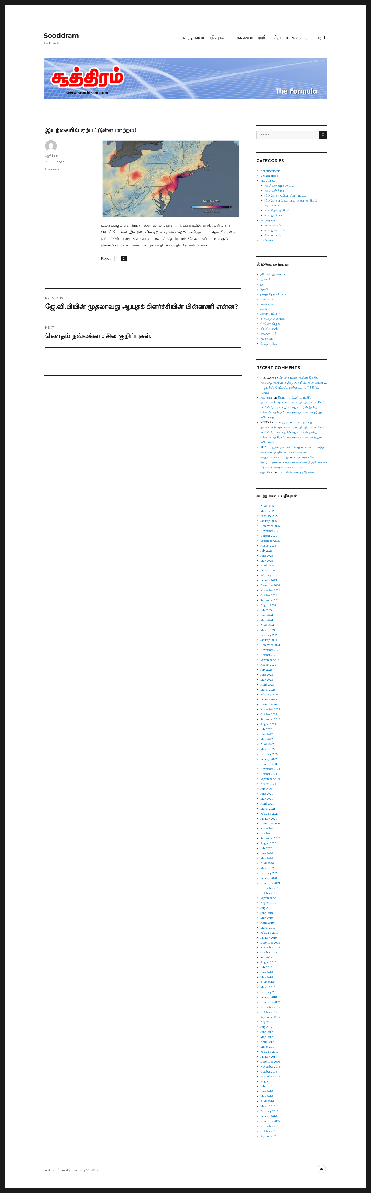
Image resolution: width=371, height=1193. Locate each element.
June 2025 (266, 555)
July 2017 (266, 1027)
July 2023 (266, 669)
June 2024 (266, 615)
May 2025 (266, 560)
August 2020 (268, 843)
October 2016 (268, 1071)
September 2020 (270, 838)
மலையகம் (267, 304)
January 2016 (268, 1116)
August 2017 (268, 1022)
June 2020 (266, 853)
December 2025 (270, 526)
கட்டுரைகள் (268, 180)
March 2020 (267, 868)
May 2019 (266, 917)
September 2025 (270, 540)
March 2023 (267, 689)
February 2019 (269, 932)
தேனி (264, 289)
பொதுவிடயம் (274, 215)
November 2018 (270, 947)
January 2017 (268, 1056)
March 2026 (267, 511)
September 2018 (270, 957)
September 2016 (270, 1076)
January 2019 (268, 937)
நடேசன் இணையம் (273, 274)
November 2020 (270, 828)
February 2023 (269, 694)
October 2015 (268, 1131)
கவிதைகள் (267, 220)
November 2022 (270, 709)
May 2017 (266, 1037)
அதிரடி (265, 309)
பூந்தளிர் (266, 279)
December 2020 (270, 823)
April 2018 (267, 982)
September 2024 (270, 600)
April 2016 (267, 1101)
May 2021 (266, 798)
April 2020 (267, 863)
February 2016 (269, 1111)
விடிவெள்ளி (269, 328)
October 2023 (268, 655)
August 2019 (268, 903)
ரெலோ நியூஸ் (270, 324)
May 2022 (266, 739)
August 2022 (268, 724)
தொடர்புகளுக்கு (290, 37)
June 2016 (266, 1091)
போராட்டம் (272, 235)
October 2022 (268, 714)
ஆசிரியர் (51, 156)
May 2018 (266, 977)
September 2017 (270, 1017)
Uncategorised (269, 175)
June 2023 (266, 674)
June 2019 (266, 912)
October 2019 (268, 893)
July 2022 (266, 729)
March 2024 (267, 630)
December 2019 (270, 883)
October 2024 (268, 595)
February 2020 (269, 873)
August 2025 (268, 545)
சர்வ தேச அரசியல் (277, 210)
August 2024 (268, 605)
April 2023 (267, 684)
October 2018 (268, 952)
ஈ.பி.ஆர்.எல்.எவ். (272, 319)
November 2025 (270, 530)
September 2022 (270, 719)
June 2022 (266, 734)
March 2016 (267, 1106)
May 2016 (266, 1096)
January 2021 (268, 818)
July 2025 (266, 550)
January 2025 (268, 580)
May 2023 (266, 679)
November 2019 (270, 888)
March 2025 (267, 570)
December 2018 (270, 942)
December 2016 (270, 1061)
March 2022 (267, 749)
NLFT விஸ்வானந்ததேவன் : (297, 472)
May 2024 (266, 620)
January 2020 (268, 878)
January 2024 (268, 640)
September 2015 (270, 1136)
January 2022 (268, 759)
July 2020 (266, 848)
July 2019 (266, 908)
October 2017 (268, 1012)
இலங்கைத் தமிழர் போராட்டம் (285, 195)
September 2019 (270, 898)
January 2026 (268, 521)
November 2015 (270, 1126)
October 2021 (268, 774)
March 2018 (267, 987)
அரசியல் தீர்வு (274, 190)
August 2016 (268, 1081)
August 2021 (268, 783)
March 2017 (267, 1046)
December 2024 (270, 585)
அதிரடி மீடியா (270, 314)
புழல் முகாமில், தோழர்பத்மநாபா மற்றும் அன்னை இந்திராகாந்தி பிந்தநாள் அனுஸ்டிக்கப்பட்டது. (293, 462)
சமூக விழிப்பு (273, 225)
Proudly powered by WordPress (80, 1170)
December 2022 (270, 704)
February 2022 (269, 754)
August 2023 (268, 664)
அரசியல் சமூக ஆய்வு (279, 185)
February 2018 (269, 992)
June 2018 (266, 972)
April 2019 (267, 922)
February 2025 (269, 575)
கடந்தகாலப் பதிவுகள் (204, 37)
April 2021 (267, 803)
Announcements (270, 170)
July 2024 (266, 610)
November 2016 (270, 1066)
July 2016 (266, 1086)
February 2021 (269, 813)
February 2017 (269, 1051)
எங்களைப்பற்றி (250, 37)
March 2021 (267, 808)
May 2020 (266, 858)
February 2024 (269, 635)
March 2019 (267, 927)
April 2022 (267, 744)
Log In (321, 37)
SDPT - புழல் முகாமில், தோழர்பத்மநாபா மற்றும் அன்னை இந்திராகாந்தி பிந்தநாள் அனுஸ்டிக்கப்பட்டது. (293, 452)
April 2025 (267, 565)
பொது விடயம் (274, 230)
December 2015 (270, 1121)
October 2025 (268, 535)
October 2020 (268, 833)
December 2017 (270, 1002)
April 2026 (267, 506)
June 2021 (266, 793)
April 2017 (267, 1041)
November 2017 (270, 1007)
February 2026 (269, 516)
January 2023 (268, 699)
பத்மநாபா (267, 299)
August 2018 (268, 962)
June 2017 (266, 1032)
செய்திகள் (52, 169)
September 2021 (270, 779)
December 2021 (270, 764)
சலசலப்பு (267, 338)
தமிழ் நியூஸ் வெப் (273, 294)
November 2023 (270, 650)
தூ (262, 284)
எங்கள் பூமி (268, 333)
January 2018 (268, 997)
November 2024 (270, 590)
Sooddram (61, 35)
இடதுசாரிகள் (269, 343)
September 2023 (270, 659)
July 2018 (266, 967)
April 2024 (267, 625)
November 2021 (270, 769)
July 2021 (266, 788)
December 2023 (270, 645)
